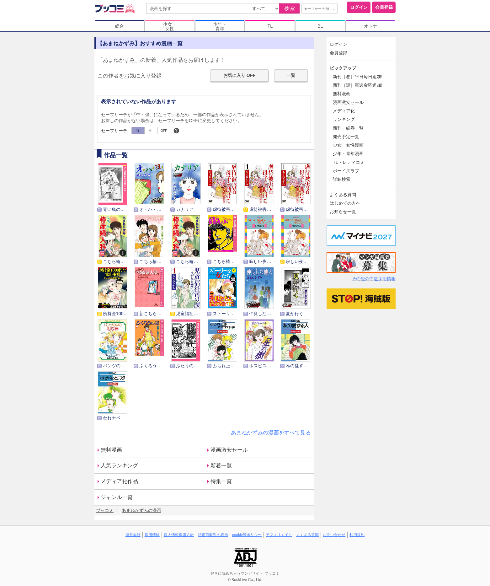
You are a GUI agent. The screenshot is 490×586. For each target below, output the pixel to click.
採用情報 (152, 535)
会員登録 (384, 7)
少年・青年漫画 (348, 153)
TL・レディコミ (349, 162)
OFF (164, 130)
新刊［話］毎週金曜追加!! (358, 85)
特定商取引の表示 (213, 535)
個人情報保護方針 (179, 535)
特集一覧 (221, 481)
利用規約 (357, 535)
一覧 (290, 75)
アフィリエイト (279, 535)
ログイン (359, 7)
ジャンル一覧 (117, 497)
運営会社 (133, 535)
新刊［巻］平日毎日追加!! (358, 76)
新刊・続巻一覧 (348, 128)
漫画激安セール (229, 450)
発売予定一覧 (346, 136)
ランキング (344, 119)
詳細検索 (341, 179)
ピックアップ (343, 68)
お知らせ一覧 (343, 211)
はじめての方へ (345, 203)
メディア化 (344, 110)
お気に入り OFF (239, 75)
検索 (289, 8)
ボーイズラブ (346, 170)
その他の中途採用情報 (374, 278)
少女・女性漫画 (348, 145)
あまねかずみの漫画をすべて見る (271, 433)
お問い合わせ (334, 535)
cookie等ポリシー (247, 535)
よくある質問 (343, 194)
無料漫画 (111, 450)
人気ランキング (119, 466)
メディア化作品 (119, 481)
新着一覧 (221, 466)
